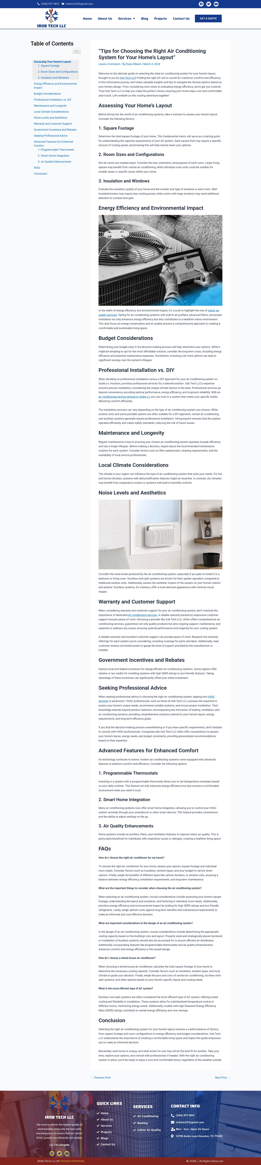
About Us (105, 18)
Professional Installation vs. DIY (52, 99)
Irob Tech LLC (128, 77)
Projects (160, 18)
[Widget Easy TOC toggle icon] (77, 51)
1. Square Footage (48, 65)
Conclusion (40, 173)
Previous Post (101, 1077)
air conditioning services (142, 615)
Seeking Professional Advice (51, 135)
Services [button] (126, 18)
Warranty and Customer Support (53, 123)
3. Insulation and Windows (53, 77)
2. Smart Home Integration (53, 155)
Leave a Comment (109, 64)
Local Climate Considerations (51, 111)
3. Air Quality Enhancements (54, 161)
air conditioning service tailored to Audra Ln (124, 396)
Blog (144, 18)
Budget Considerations (47, 93)
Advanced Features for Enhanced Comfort (53, 143)
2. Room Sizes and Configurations (58, 71)
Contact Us (181, 18)
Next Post (222, 1077)
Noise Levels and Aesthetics (50, 117)
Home (87, 18)
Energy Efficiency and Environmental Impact (55, 85)
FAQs (37, 167)
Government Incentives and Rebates (55, 129)
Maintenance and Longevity (50, 105)
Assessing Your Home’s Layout (52, 61)
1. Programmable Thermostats (56, 149)
